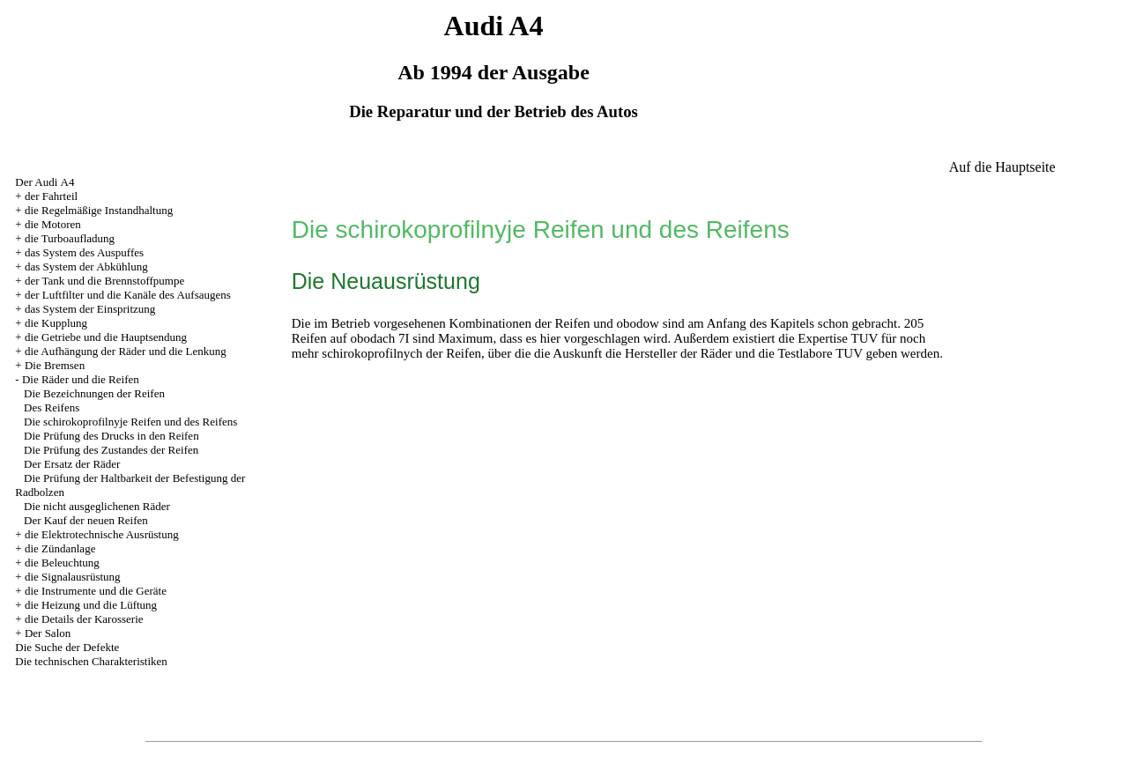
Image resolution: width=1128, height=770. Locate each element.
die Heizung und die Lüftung (91, 604)
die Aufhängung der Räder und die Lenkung (125, 351)
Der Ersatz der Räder (72, 463)
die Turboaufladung (70, 238)
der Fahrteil (51, 196)
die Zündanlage (60, 548)
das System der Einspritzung (90, 308)
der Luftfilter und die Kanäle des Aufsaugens (128, 294)
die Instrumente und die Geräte (96, 590)
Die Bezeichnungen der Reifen (94, 393)
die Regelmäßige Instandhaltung (99, 210)
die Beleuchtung (62, 562)
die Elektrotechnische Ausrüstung (102, 534)
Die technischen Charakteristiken (91, 661)
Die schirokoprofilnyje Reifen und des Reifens (130, 421)
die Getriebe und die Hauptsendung (106, 337)
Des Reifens (51, 407)
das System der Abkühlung (86, 266)
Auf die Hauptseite (1002, 166)
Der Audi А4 (44, 182)
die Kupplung (56, 322)
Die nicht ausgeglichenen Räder (97, 506)
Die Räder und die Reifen (80, 379)
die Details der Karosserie (84, 619)
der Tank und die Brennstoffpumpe (104, 280)
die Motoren (53, 224)
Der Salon (47, 633)
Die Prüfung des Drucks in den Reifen (111, 435)
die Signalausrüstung (73, 576)
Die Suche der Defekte (67, 647)
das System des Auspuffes (84, 252)
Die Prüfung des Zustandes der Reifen (111, 449)
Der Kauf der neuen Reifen (86, 520)
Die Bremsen (55, 365)
